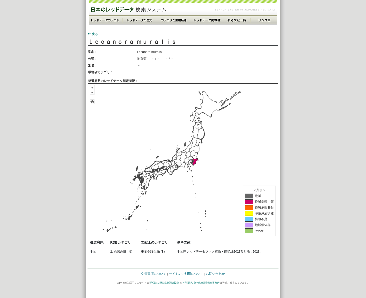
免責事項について (153, 274)
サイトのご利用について (186, 274)
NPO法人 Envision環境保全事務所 (201, 282)
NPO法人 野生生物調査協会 (164, 282)
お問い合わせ (215, 274)
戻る (93, 34)
